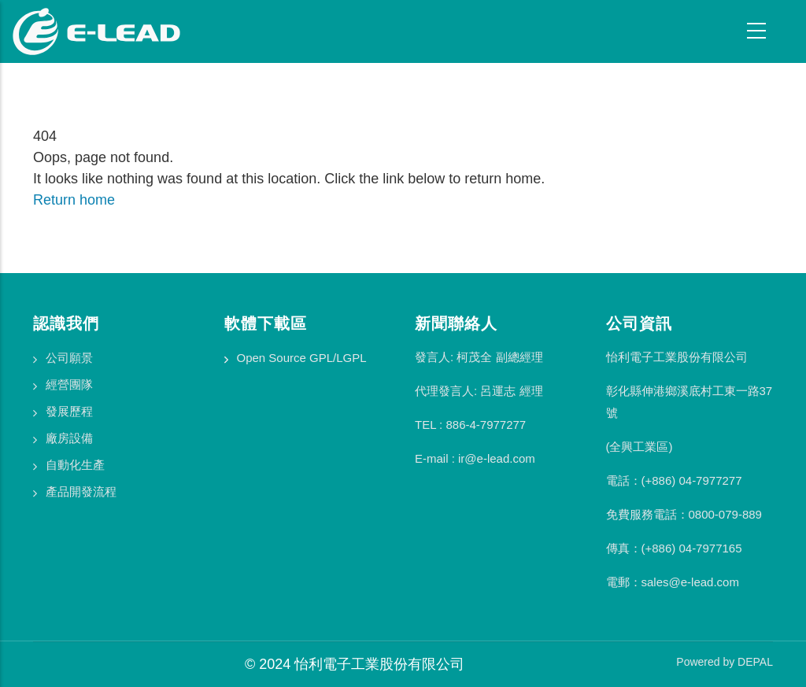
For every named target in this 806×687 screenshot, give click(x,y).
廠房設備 (69, 438)
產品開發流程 (81, 491)
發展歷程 (69, 411)
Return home (74, 200)
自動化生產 (75, 464)
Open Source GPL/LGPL (302, 357)
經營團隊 (69, 384)
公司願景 (69, 357)
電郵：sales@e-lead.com (672, 582)
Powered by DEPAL (724, 662)
